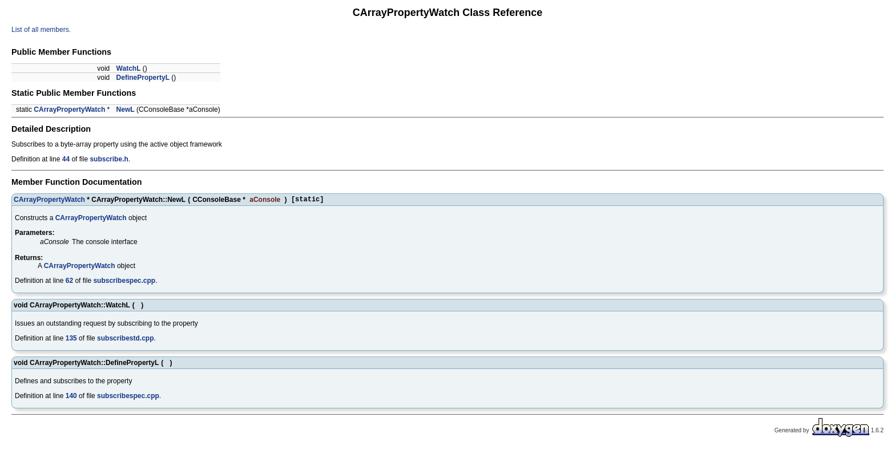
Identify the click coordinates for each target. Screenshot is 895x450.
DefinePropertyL (143, 78)
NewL (125, 109)
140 (71, 398)
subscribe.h (109, 159)
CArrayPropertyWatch (69, 109)
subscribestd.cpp (125, 340)
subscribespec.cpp (124, 282)
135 (71, 340)
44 (66, 159)
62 (69, 282)
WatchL (128, 68)
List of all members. (41, 30)
